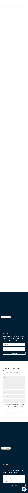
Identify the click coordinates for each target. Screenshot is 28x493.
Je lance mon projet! (14, 3)
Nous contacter (5, 317)
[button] (24, 489)
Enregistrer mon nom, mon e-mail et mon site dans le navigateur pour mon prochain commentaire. (13, 406)
